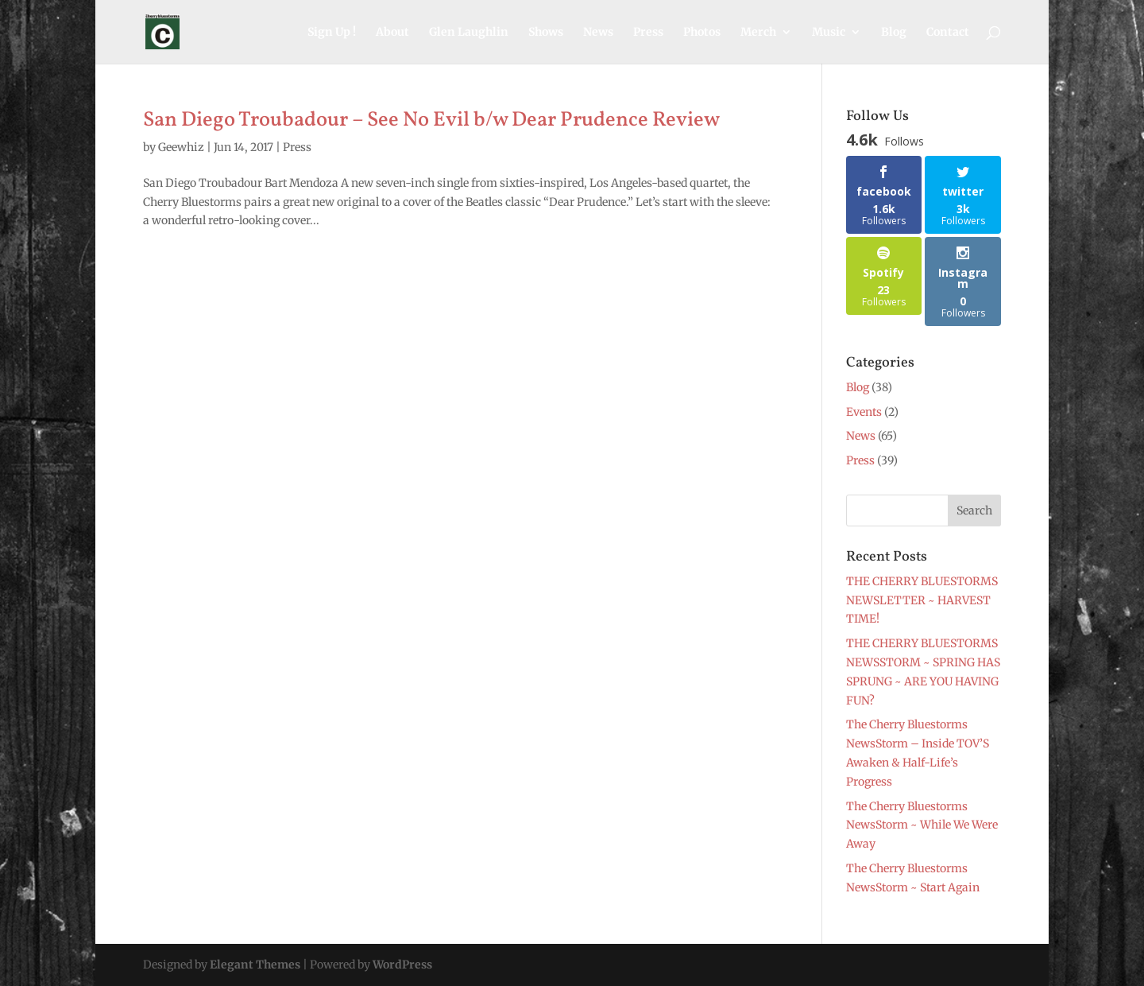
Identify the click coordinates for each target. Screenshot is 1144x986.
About (392, 32)
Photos (702, 32)
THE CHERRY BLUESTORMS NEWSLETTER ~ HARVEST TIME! (922, 600)
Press (648, 32)
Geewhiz (181, 147)
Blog (893, 32)
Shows (545, 32)
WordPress (402, 964)
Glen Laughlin (468, 32)
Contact (947, 32)
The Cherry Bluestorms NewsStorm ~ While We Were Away (922, 825)
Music (828, 32)
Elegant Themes (255, 964)
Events (864, 412)
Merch (758, 32)
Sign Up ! (331, 32)
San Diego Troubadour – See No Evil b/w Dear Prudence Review (431, 120)
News (598, 32)
